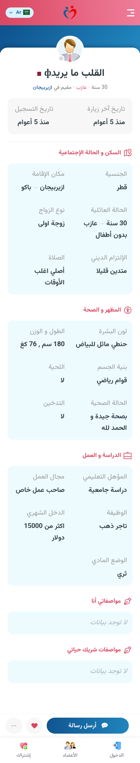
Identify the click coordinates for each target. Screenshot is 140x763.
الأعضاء (70, 750)
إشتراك (23, 750)
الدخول (117, 750)
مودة (70, 13)
